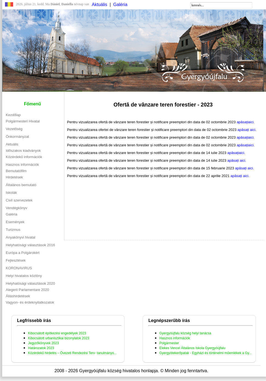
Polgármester (169, 343)
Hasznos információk (22, 165)
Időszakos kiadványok (23, 151)
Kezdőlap (13, 115)
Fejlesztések (16, 260)
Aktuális (99, 4)
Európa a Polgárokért (23, 253)
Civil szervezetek (19, 200)
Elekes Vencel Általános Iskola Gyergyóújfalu (192, 348)
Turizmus (13, 230)
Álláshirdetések (18, 296)
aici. (251, 122)
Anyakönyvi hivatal (20, 237)
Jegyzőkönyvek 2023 (43, 343)
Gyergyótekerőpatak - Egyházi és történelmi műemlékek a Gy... (205, 353)
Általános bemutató (21, 185)
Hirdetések (14, 177)
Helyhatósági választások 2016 (30, 245)
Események (15, 222)
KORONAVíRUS (19, 268)
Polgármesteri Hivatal (23, 121)
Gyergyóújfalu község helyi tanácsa (185, 333)
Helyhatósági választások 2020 (30, 283)
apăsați (242, 122)
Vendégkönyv (16, 208)
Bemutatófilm (16, 171)
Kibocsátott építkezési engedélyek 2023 (57, 333)
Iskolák (11, 192)
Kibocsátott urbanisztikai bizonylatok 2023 (58, 338)
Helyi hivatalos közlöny (24, 276)
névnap (72, 4)
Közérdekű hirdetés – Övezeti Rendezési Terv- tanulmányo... (72, 353)
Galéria (120, 4)
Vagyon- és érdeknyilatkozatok (30, 302)
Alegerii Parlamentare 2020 (27, 290)
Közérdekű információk (24, 157)
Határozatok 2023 (41, 348)
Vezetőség (14, 129)
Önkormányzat (17, 137)
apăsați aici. (246, 130)
